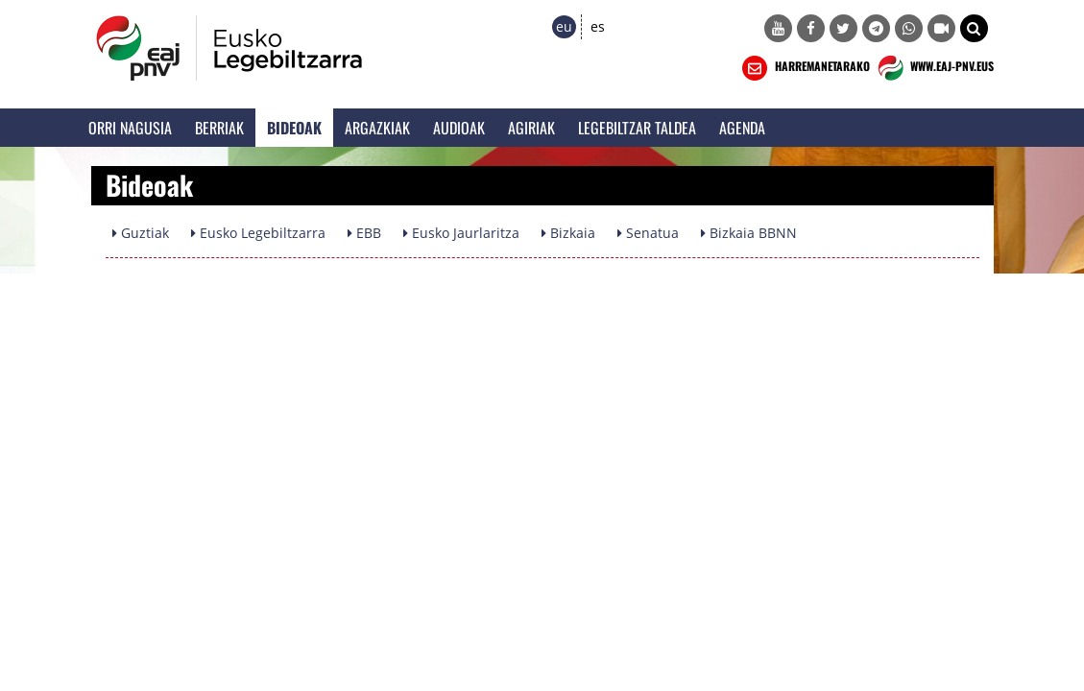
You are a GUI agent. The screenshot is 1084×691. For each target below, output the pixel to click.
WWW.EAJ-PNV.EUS (934, 68)
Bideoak (294, 127)
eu (564, 26)
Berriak (219, 127)
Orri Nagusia (130, 127)
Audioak (459, 127)
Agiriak (531, 127)
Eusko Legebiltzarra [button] (258, 233)
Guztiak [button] (140, 233)
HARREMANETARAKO (804, 68)
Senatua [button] (648, 233)
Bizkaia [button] (568, 233)
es (597, 26)
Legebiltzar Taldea (637, 127)
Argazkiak (377, 127)
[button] (974, 28)
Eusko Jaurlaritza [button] (461, 233)
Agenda (742, 127)
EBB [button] (364, 233)
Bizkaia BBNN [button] (749, 233)
